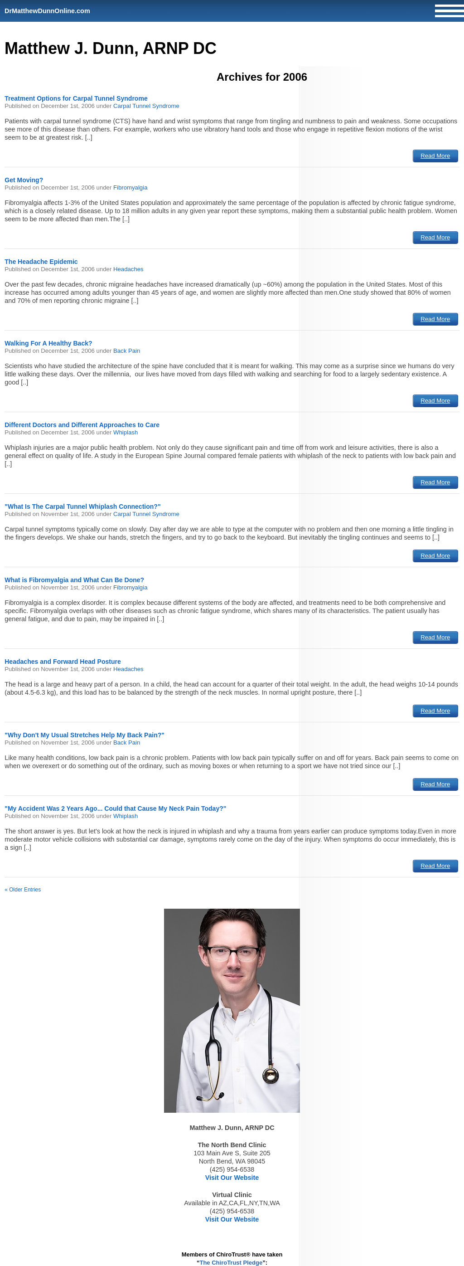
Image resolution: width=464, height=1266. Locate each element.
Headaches (128, 269)
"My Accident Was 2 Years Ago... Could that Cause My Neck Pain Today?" (115, 808)
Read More (435, 155)
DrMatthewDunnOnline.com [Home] (47, 11)
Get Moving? (24, 180)
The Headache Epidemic (41, 261)
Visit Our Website (232, 1177)
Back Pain (126, 350)
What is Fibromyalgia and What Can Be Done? (74, 580)
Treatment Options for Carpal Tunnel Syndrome (76, 98)
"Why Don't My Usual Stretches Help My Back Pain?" (84, 735)
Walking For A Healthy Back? (48, 343)
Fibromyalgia (130, 187)
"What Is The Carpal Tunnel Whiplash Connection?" (82, 506)
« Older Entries (23, 889)
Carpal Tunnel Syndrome (146, 105)
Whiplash (125, 432)
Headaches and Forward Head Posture (63, 661)
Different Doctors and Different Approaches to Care (82, 424)
